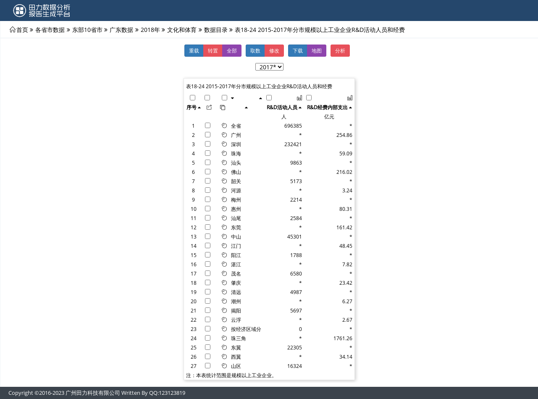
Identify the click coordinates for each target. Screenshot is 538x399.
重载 (194, 50)
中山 (236, 236)
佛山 (236, 171)
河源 (236, 190)
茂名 (236, 273)
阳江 (236, 254)
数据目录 (216, 29)
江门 (236, 245)
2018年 (150, 29)
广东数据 (121, 29)
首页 (22, 29)
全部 (232, 50)
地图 (317, 50)
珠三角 (238, 338)
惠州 (236, 208)
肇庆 (236, 282)
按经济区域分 (246, 328)
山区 (236, 365)
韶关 (236, 181)
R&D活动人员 (282, 107)
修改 (274, 50)
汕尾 (236, 217)
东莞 (236, 227)
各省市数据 (50, 29)
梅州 (236, 199)
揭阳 (236, 310)
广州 (236, 134)
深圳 (236, 144)
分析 (340, 50)
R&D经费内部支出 (327, 107)
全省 (236, 125)
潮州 (236, 301)
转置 (213, 50)
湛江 (236, 264)
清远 (236, 291)
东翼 (236, 347)
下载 (298, 50)
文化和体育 (182, 29)
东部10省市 (87, 29)
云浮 (236, 319)
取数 (255, 50)
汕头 (236, 162)
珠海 (236, 153)
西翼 (236, 356)
